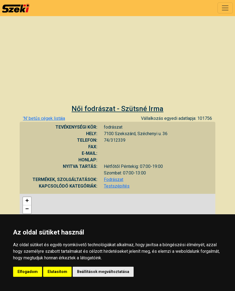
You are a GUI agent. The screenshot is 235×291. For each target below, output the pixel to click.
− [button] (27, 209)
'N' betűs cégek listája (44, 118)
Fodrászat (113, 179)
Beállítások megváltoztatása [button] (103, 271)
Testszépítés (117, 186)
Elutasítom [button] (57, 271)
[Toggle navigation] (225, 7)
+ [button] (27, 201)
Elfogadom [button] (27, 271)
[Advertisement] (117, 63)
